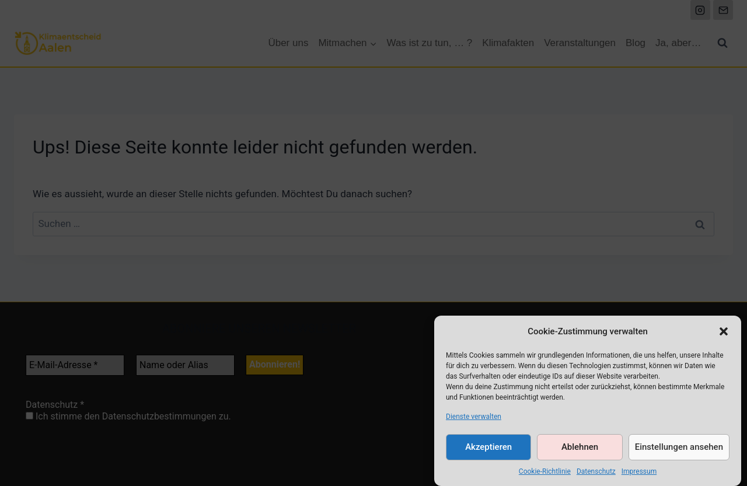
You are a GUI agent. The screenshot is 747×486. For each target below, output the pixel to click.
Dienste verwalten (473, 419)
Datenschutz (596, 474)
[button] (723, 334)
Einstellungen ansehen (679, 450)
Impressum (639, 474)
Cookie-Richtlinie (545, 474)
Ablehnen (579, 450)
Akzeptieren (488, 450)
